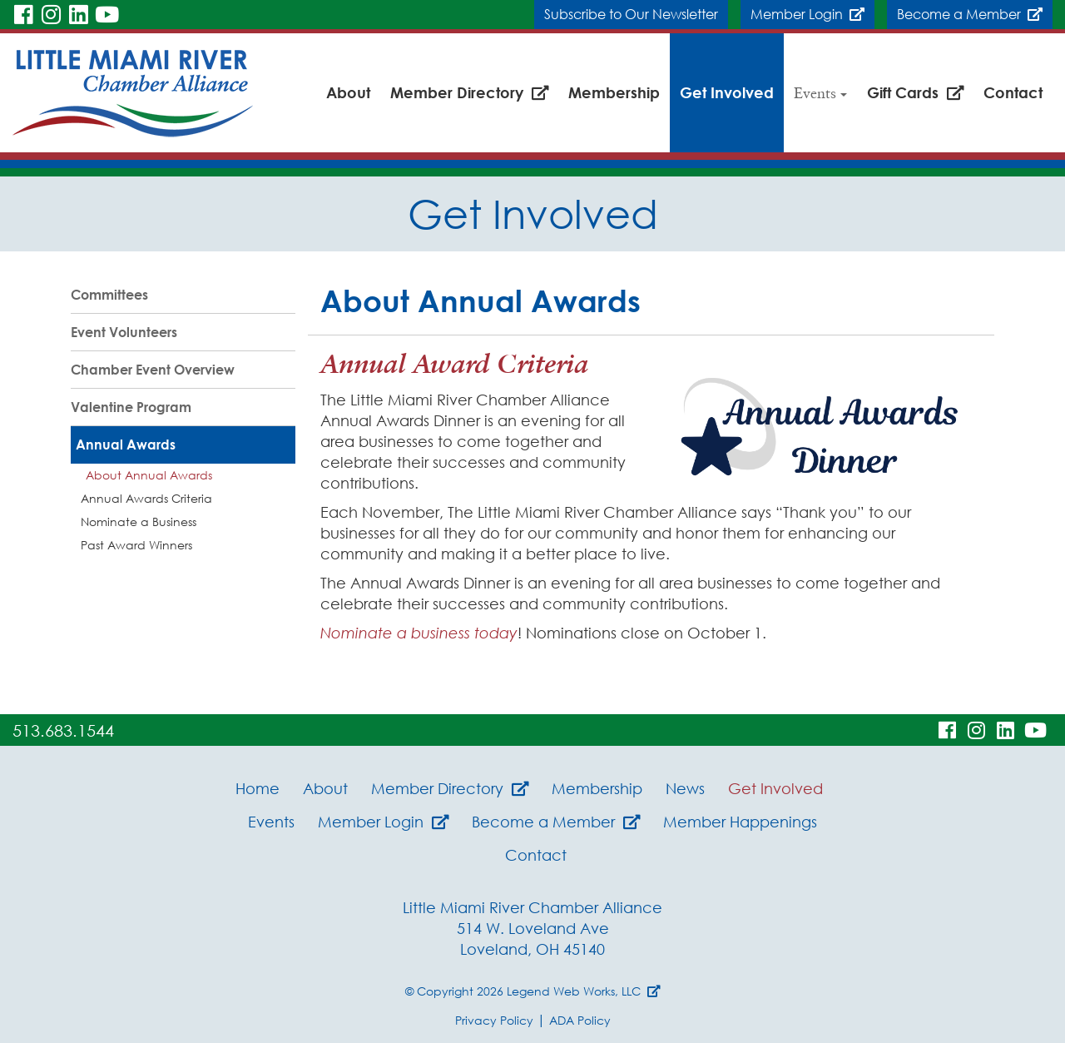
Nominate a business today (419, 632)
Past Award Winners (136, 545)
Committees (109, 294)
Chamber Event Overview (153, 369)
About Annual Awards (149, 475)
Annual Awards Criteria (146, 498)
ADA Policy (580, 1020)
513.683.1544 (63, 730)
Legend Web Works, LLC (584, 991)
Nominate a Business (138, 521)
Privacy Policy (494, 1020)
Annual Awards (126, 444)
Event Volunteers (124, 332)
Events (820, 92)
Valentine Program (131, 407)
